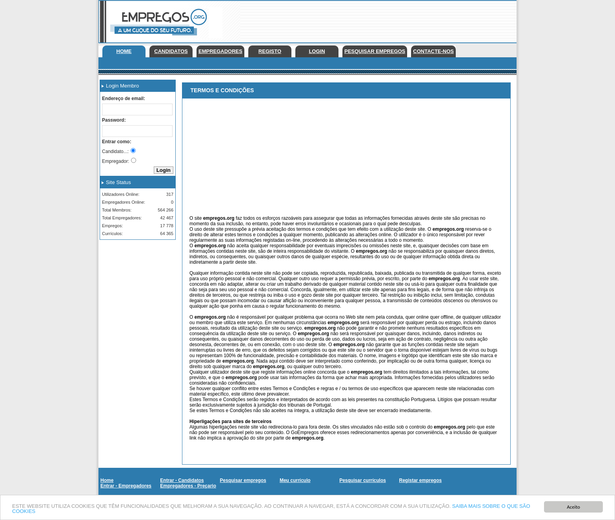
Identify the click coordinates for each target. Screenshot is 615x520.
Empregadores (220, 51)
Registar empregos (420, 480)
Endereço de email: (123, 98)
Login (317, 51)
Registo (269, 51)
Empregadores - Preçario (188, 486)
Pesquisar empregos (374, 51)
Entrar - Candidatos (182, 480)
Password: (114, 120)
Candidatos (170, 51)
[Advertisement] (374, 19)
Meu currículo (295, 480)
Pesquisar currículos (362, 480)
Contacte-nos (433, 51)
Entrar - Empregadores (125, 486)
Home (124, 51)
